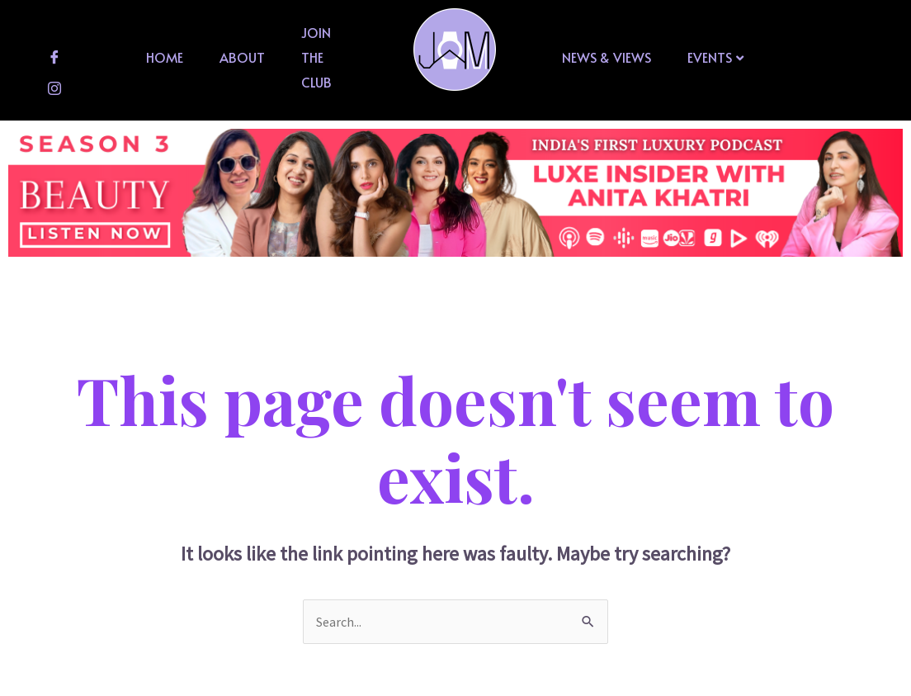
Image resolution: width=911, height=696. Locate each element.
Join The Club (316, 56)
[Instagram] (54, 88)
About (242, 57)
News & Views (606, 57)
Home (164, 57)
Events (715, 57)
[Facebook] (54, 57)
